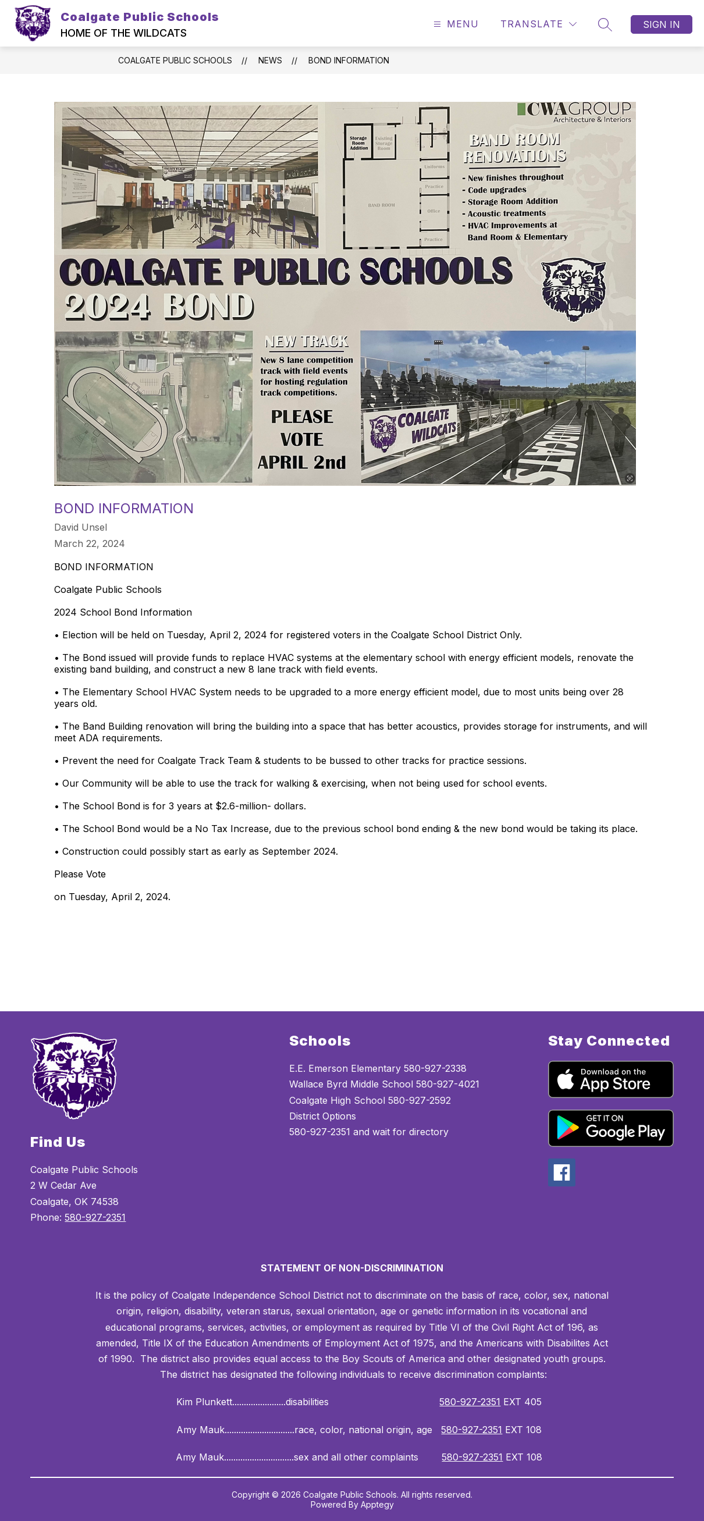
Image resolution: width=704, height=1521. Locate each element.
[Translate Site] (538, 24)
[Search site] (605, 24)
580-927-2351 (95, 1217)
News (270, 60)
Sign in (661, 24)
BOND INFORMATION (348, 60)
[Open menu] (455, 24)
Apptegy (377, 1504)
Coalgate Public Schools (175, 60)
